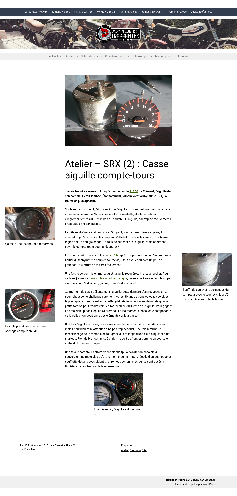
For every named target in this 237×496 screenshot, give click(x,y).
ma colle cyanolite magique (109, 278)
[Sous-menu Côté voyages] (152, 56)
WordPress (209, 484)
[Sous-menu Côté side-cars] (102, 56)
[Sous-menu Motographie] (174, 56)
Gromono (135, 450)
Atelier (125, 450)
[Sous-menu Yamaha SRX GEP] (163, 12)
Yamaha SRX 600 (65, 445)
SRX (144, 450)
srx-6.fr (113, 255)
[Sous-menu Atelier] (77, 56)
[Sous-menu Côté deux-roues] (128, 56)
